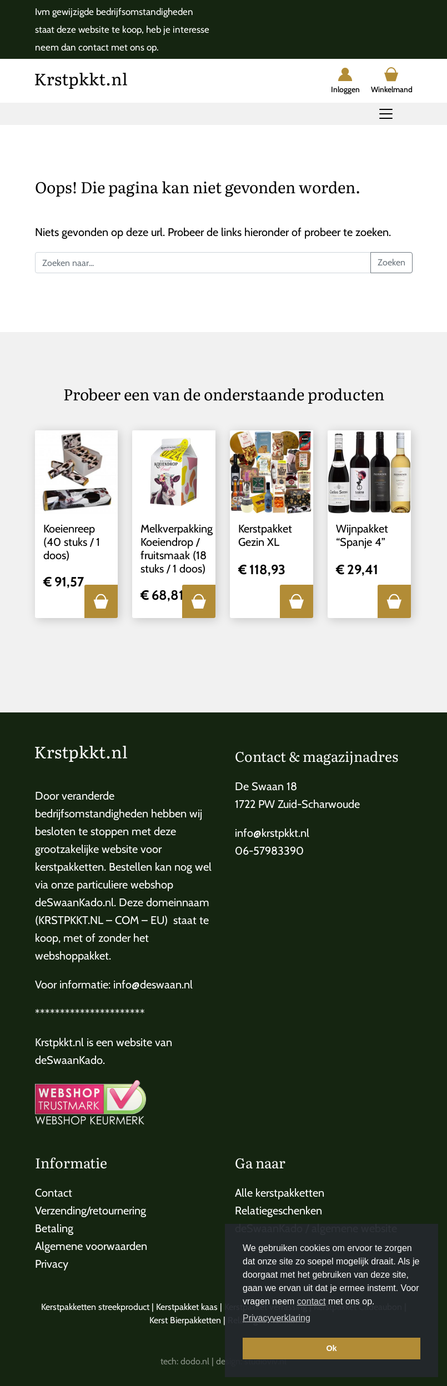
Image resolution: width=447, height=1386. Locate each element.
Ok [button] (331, 1348)
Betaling (54, 1228)
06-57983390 (269, 850)
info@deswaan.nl (153, 984)
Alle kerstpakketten (279, 1192)
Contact (53, 1192)
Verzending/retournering (90, 1210)
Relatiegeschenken (278, 1210)
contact (311, 1301)
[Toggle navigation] (385, 114)
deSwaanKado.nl (74, 902)
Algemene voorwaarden (91, 1246)
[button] (101, 601)
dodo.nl (194, 1361)
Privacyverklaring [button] (276, 1318)
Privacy (51, 1263)
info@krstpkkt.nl (272, 833)
